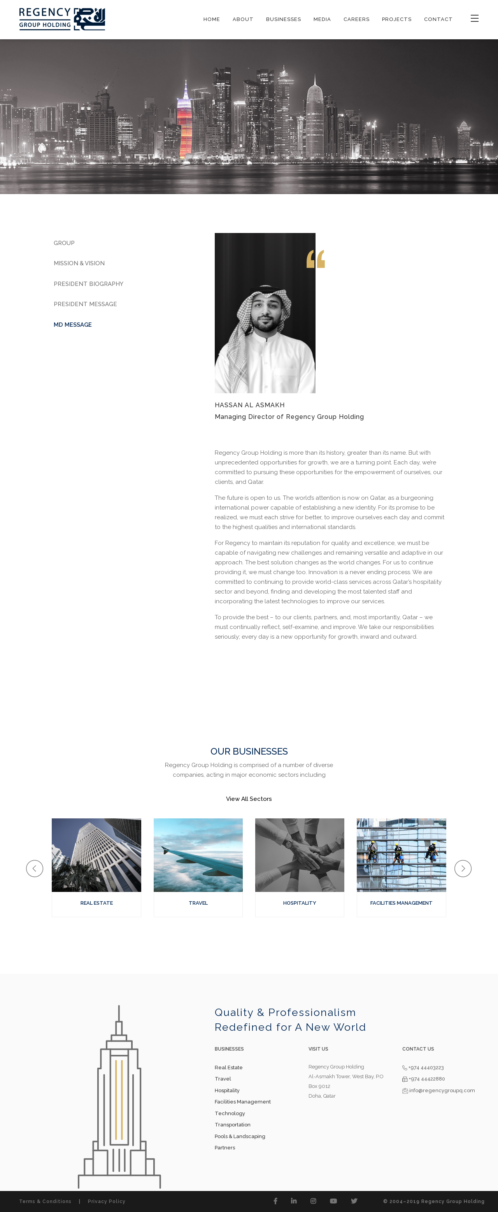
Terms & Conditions (45, 1201)
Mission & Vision (79, 263)
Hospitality (227, 1090)
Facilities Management (243, 1102)
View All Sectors (249, 798)
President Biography (88, 283)
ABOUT (243, 19)
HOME (211, 19)
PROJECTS (397, 19)
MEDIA (322, 19)
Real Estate (229, 1067)
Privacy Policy (107, 1201)
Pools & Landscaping (240, 1136)
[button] (35, 868)
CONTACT (438, 19)
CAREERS (357, 19)
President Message (85, 304)
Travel (223, 1079)
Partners (225, 1148)
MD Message (73, 324)
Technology (230, 1113)
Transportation (233, 1125)
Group (64, 243)
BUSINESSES (283, 19)
